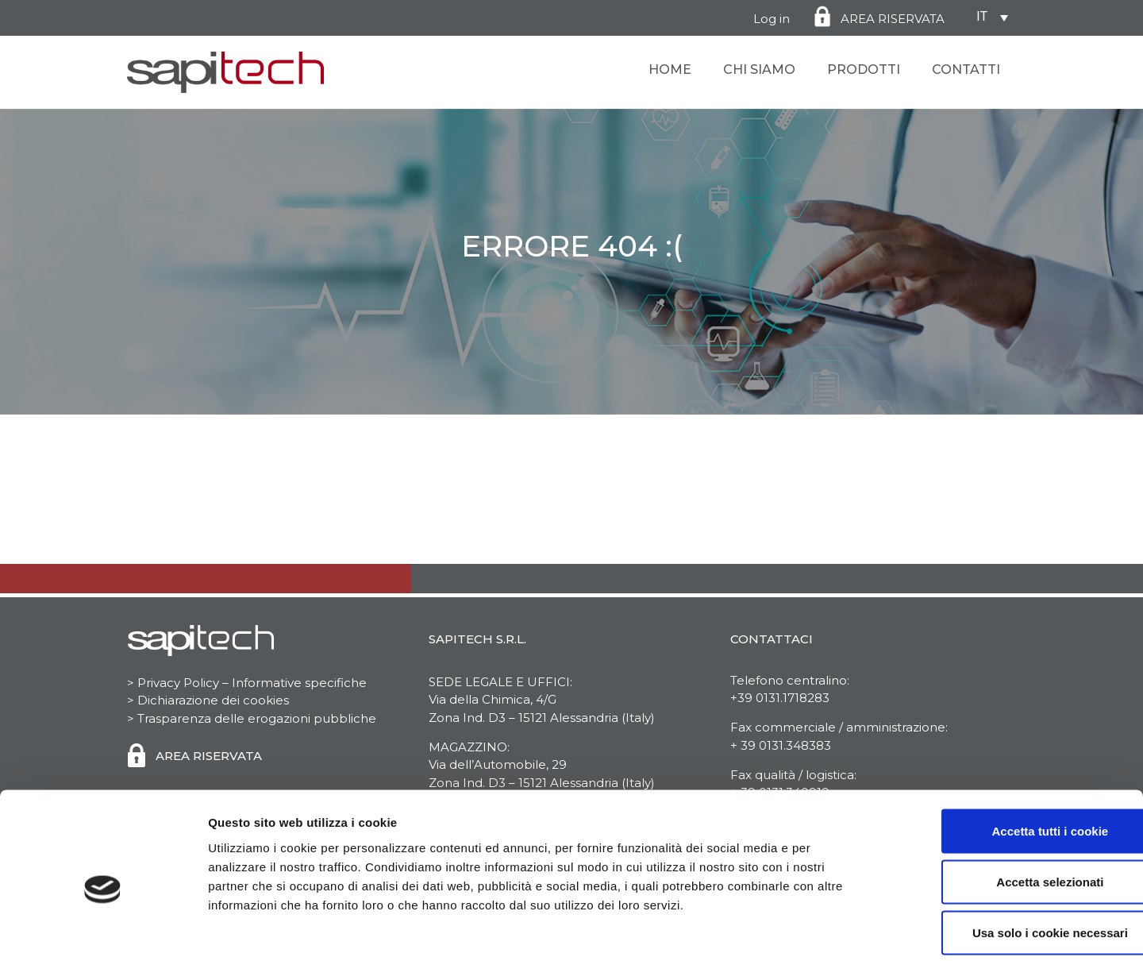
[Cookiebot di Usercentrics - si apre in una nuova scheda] (102, 930)
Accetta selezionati (1010, 805)
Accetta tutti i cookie (1010, 755)
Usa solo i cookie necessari (1010, 856)
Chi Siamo (759, 69)
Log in (771, 18)
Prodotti (863, 69)
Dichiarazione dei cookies (213, 700)
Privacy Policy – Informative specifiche (250, 682)
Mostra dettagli (835, 929)
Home (669, 69)
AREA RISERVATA (893, 18)
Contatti (966, 69)
